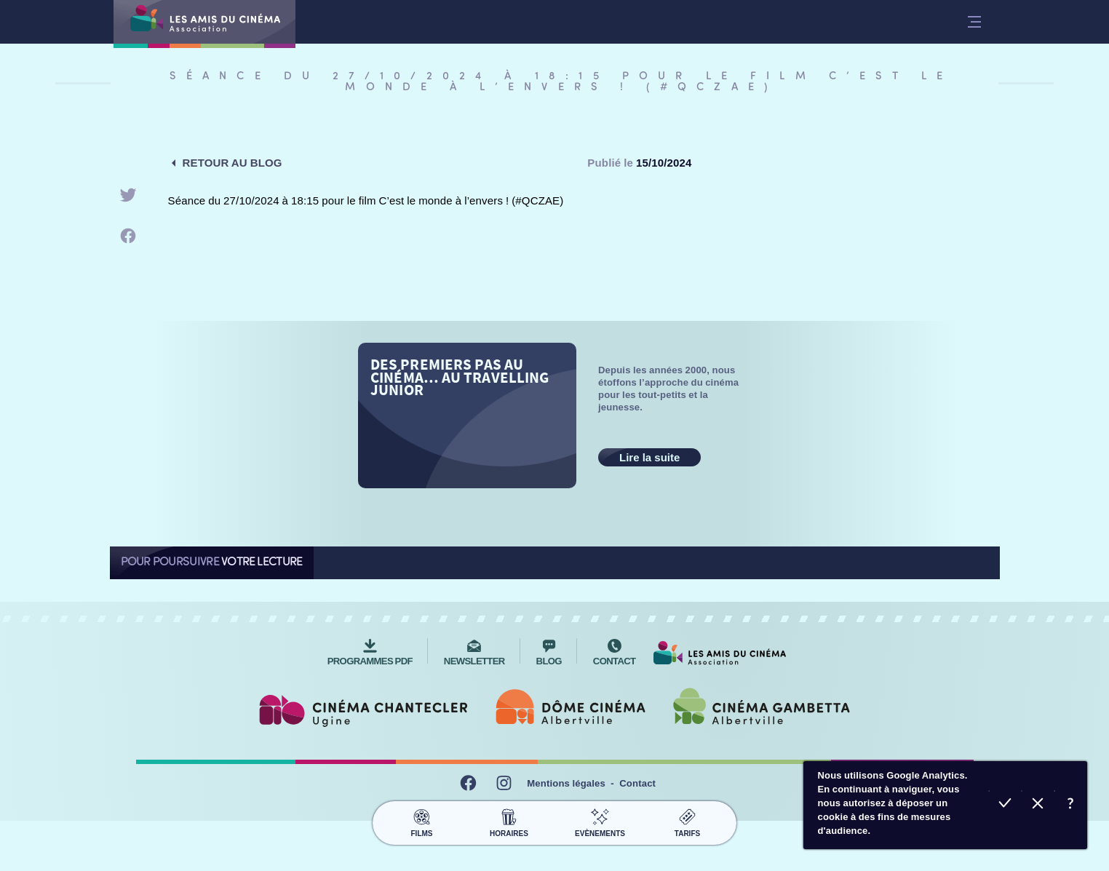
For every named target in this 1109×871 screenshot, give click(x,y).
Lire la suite (649, 457)
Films (422, 821)
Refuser (1038, 805)
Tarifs (687, 821)
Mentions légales (566, 783)
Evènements (599, 821)
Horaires (509, 821)
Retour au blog (232, 162)
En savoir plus (1070, 805)
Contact (637, 783)
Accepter (1005, 805)
